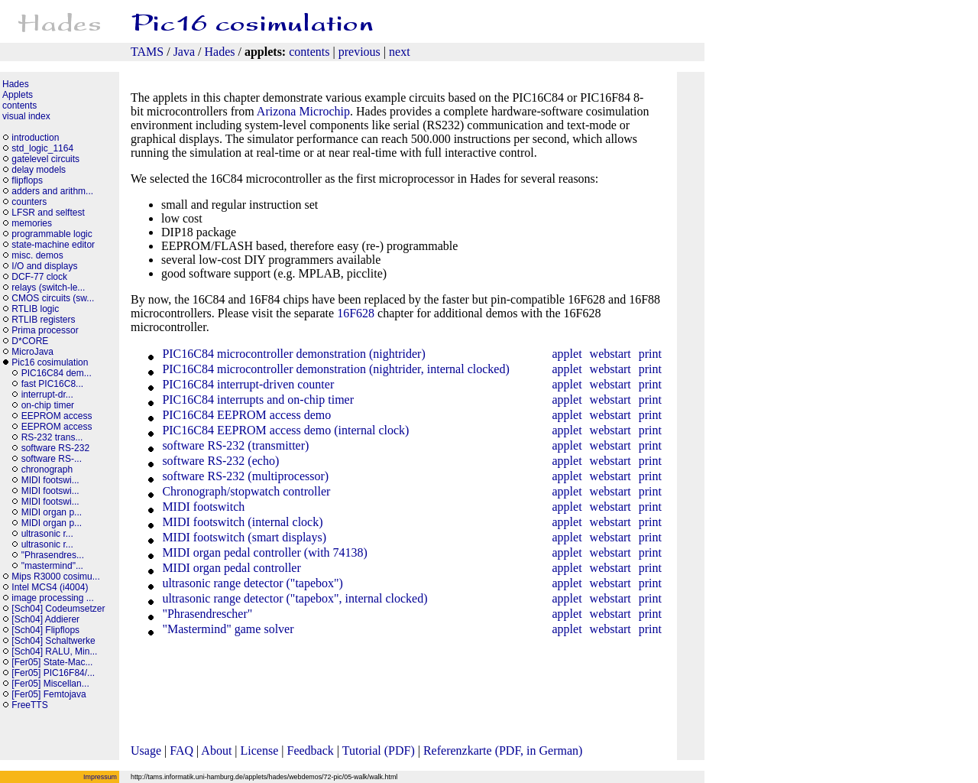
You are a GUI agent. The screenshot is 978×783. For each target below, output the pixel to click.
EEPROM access (56, 416)
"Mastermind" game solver (226, 628)
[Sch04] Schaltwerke (53, 640)
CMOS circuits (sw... (52, 298)
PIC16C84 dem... (56, 373)
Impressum (100, 777)
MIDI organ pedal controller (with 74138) (263, 552)
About (216, 750)
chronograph (47, 469)
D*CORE (29, 341)
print (650, 353)
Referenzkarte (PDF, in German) (502, 750)
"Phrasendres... (52, 555)
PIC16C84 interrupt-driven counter (246, 384)
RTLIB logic (35, 309)
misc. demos (37, 255)
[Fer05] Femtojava (48, 694)
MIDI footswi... (50, 480)
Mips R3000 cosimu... (55, 576)
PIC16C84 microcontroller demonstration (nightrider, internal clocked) (334, 368)
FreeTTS (29, 705)
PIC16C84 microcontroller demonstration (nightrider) (292, 353)
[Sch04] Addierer (45, 619)
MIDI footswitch (201, 506)
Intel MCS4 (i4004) (49, 587)
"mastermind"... (52, 565)
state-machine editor (53, 244)
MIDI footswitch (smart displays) (242, 537)
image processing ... (52, 598)
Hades (220, 51)
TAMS (147, 51)
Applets (17, 94)
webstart (610, 353)
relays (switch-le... (48, 287)
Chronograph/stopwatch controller (244, 491)
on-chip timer (47, 405)
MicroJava (32, 351)
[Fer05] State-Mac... (51, 662)
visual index (26, 116)
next (399, 51)
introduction (35, 137)
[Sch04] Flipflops (45, 630)
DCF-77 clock (39, 276)
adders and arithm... (52, 191)
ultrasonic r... (47, 533)
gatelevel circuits (45, 159)
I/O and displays (44, 266)
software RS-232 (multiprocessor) (244, 475)
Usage (146, 750)
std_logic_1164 (42, 148)
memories (31, 223)
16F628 (355, 313)
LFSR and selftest (47, 212)
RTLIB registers (43, 319)
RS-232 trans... (52, 437)
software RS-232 (55, 448)
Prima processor (44, 330)
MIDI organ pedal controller (229, 567)
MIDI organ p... (51, 512)
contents (309, 51)
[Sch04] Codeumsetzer (58, 608)
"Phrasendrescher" (205, 613)
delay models (38, 169)
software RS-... (51, 458)
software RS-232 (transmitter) (234, 445)
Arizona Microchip (303, 111)
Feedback (310, 750)
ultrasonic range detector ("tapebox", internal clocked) (293, 598)
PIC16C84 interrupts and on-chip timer (256, 399)
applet (567, 353)
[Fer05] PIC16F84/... (53, 673)
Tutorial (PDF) (378, 750)
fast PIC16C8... (52, 384)
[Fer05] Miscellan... (50, 683)
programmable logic (51, 234)
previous (359, 51)
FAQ (181, 750)
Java (184, 51)
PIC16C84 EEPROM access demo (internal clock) (284, 430)
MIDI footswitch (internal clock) (240, 521)
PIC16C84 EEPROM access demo (245, 414)
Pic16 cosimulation (49, 362)
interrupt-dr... (47, 394)
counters (29, 202)
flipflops (27, 180)
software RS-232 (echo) (219, 460)
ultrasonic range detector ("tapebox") (251, 583)
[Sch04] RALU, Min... (54, 651)
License (260, 750)
